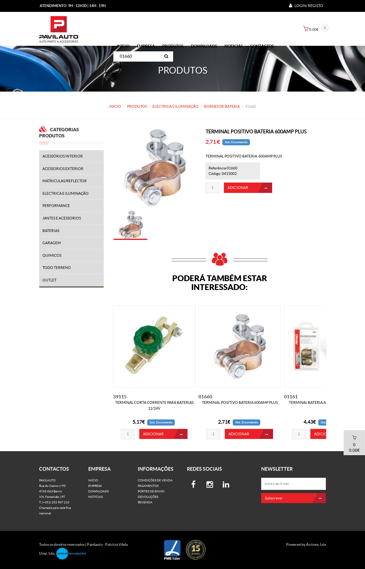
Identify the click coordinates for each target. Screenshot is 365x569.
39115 (120, 396)
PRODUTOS (173, 46)
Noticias (233, 46)
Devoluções (148, 496)
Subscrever (295, 498)
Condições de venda (155, 480)
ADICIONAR (250, 190)
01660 (205, 396)
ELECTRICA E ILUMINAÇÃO (175, 106)
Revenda (145, 502)
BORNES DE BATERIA (222, 106)
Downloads (204, 46)
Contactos (262, 46)
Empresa (146, 46)
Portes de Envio (151, 491)
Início (123, 46)
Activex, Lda (316, 544)
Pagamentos (148, 485)
